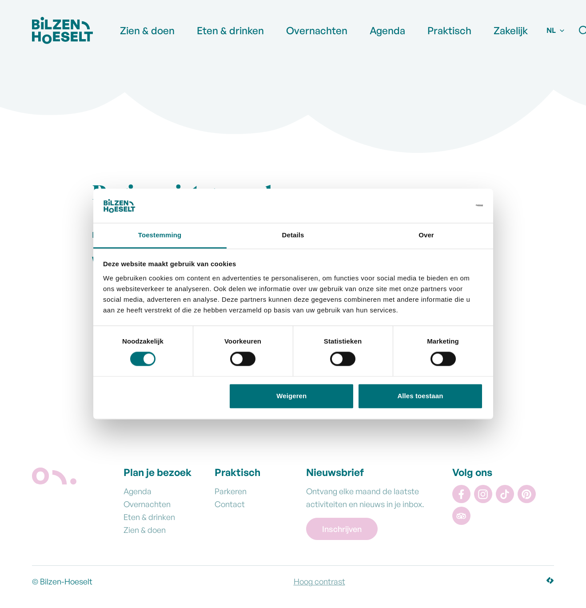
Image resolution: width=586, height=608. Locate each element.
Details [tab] (293, 235)
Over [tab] (426, 235)
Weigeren (291, 396)
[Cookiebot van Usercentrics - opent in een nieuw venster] (444, 205)
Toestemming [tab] (160, 235)
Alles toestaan (420, 396)
